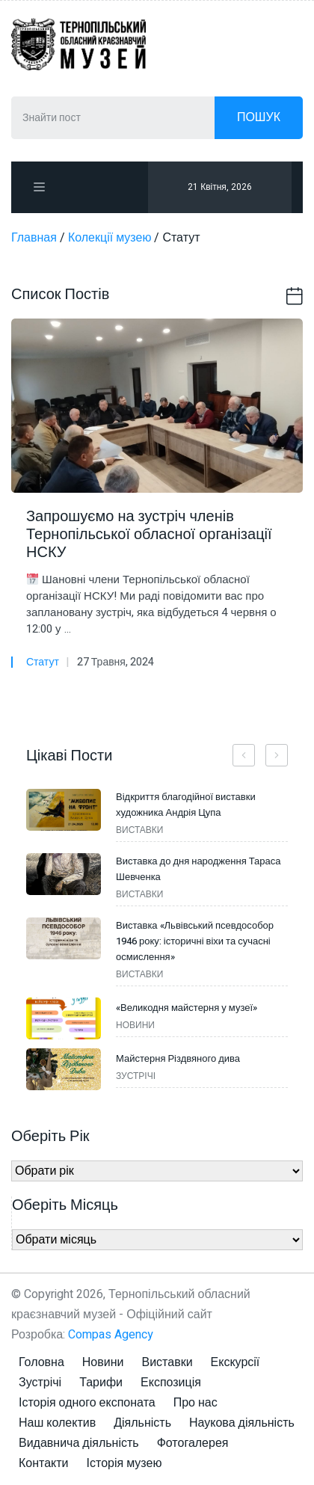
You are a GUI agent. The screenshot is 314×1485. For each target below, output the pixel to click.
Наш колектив (57, 1423)
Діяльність (142, 1423)
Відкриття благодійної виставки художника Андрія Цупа (186, 805)
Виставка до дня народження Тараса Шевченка (198, 869)
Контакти (44, 1463)
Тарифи (101, 1383)
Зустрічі (40, 1383)
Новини (103, 1362)
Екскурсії (235, 1362)
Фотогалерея (193, 1443)
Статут (42, 662)
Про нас (195, 1403)
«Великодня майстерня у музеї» (186, 1007)
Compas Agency (110, 1335)
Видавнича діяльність (79, 1443)
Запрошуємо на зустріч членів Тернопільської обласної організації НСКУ (149, 535)
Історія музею (124, 1463)
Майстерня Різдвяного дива (178, 1058)
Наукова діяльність (242, 1423)
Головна (41, 1362)
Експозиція (171, 1383)
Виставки (166, 1362)
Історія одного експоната (87, 1403)
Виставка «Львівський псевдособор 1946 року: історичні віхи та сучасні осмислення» (195, 941)
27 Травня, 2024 (115, 662)
